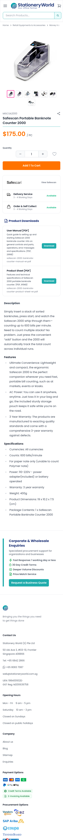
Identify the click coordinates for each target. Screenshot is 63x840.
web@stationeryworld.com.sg (20, 674)
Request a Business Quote (29, 583)
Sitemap (8, 755)
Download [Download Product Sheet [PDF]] (49, 281)
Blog (5, 748)
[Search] (57, 15)
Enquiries (8, 761)
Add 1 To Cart (31, 165)
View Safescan (48, 182)
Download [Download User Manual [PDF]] (49, 245)
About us (8, 741)
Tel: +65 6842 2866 (14, 660)
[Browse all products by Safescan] (14, 182)
